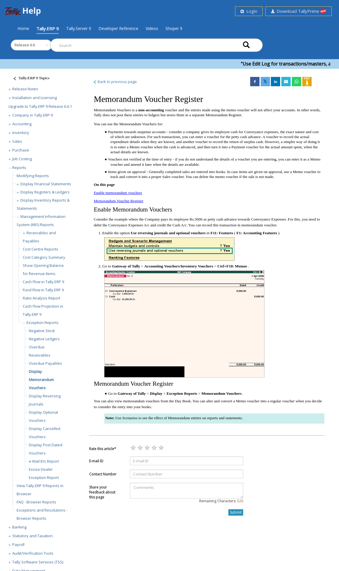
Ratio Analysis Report (41, 298)
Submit (235, 512)
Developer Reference (118, 28)
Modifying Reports (33, 175)
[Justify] (29, 79)
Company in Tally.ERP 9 (32, 115)
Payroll (18, 544)
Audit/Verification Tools (32, 553)
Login (249, 11)
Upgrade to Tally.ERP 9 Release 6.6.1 (40, 106)
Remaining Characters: (221, 500)
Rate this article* (102, 448)
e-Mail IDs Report (44, 461)
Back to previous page (115, 81)
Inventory (20, 132)
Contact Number (102, 474)
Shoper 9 (173, 28)
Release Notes (25, 88)
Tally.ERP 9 (47, 28)
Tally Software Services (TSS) (37, 562)
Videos (152, 28)
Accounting (21, 123)
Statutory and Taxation (32, 535)
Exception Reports (43, 322)
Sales (17, 141)
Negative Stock (42, 330)
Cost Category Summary (44, 257)
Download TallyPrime (298, 11)
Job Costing (22, 158)
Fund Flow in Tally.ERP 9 (43, 289)
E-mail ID (96, 461)
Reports (19, 167)
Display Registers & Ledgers (45, 192)
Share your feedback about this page (102, 492)
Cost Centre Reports (40, 249)
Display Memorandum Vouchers (41, 379)
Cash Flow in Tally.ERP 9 (43, 281)
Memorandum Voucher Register (119, 201)
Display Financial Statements (45, 183)
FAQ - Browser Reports (36, 502)
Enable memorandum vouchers (118, 193)
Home (23, 28)
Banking (19, 527)
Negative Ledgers (44, 338)
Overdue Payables (45, 363)
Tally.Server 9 (78, 28)
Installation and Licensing (34, 97)
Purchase (20, 150)
